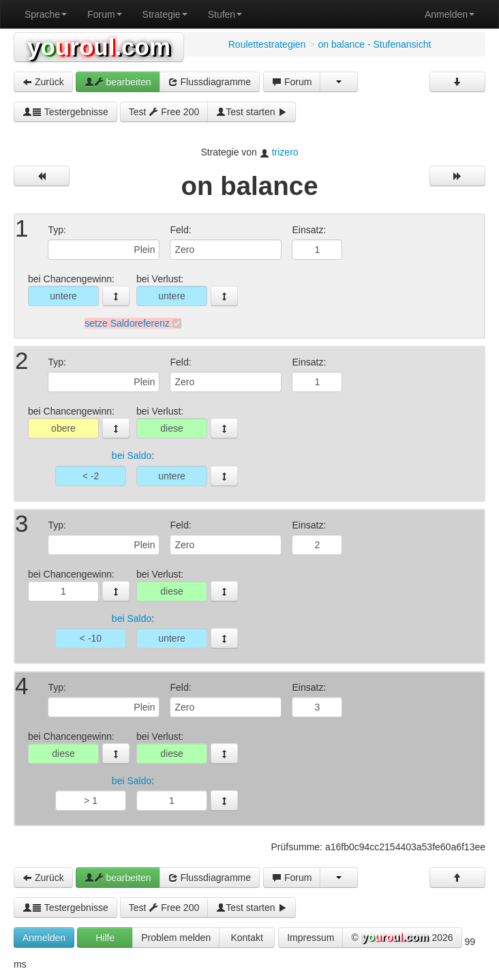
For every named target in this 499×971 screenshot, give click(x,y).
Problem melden (176, 937)
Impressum (310, 937)
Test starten (251, 111)
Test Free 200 (164, 111)
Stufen (225, 14)
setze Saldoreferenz (127, 323)
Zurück (43, 81)
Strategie (164, 14)
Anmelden (449, 14)
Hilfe (105, 937)
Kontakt (246, 937)
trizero (285, 152)
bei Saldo (131, 456)
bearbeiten (118, 81)
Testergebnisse (65, 111)
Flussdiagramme (209, 81)
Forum (104, 14)
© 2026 (402, 938)
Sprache (46, 14)
